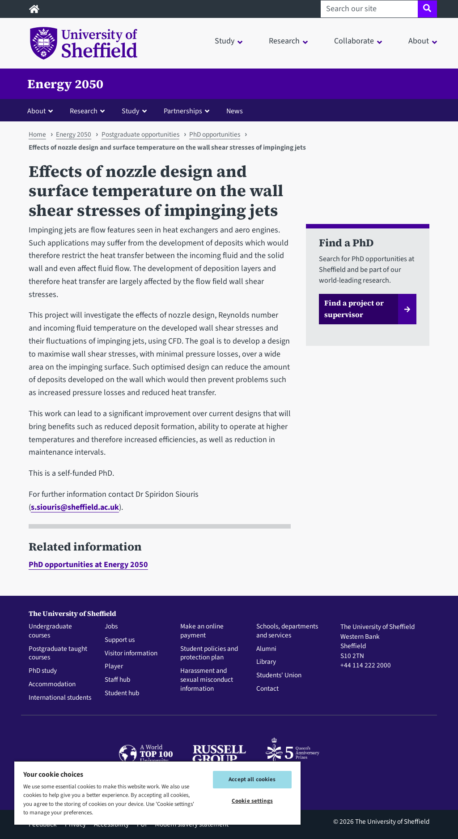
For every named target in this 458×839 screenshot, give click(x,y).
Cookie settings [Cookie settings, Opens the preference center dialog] (252, 801)
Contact (267, 688)
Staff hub (117, 680)
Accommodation (52, 684)
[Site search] (427, 8)
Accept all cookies (252, 779)
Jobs (111, 626)
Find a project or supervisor (354, 308)
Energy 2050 (65, 83)
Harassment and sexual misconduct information (206, 680)
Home (37, 134)
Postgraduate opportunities (140, 134)
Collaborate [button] (354, 41)
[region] (157, 793)
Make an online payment (202, 631)
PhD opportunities (214, 134)
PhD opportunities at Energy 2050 (88, 564)
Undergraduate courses (50, 631)
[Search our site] (369, 8)
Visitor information (131, 653)
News (234, 111)
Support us (120, 640)
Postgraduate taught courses (58, 654)
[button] (42, 110)
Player (114, 666)
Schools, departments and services (287, 631)
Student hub (122, 693)
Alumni (266, 649)
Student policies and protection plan (209, 654)
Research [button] (284, 41)
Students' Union (278, 675)
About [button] (418, 41)
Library (266, 662)
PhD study (43, 671)
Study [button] (224, 41)
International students (60, 697)
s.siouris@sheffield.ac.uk (75, 507)
